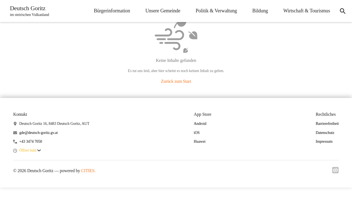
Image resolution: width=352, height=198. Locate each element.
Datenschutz (325, 133)
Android (200, 124)
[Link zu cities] (335, 172)
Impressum (324, 141)
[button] (30, 150)
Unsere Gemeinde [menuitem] (162, 10)
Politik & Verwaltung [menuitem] (216, 10)
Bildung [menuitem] (260, 10)
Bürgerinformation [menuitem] (112, 10)
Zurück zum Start (176, 81)
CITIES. (88, 170)
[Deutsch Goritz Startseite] (28, 11)
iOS (197, 133)
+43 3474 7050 (30, 141)
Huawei (200, 141)
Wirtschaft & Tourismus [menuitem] (306, 10)
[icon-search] (342, 11)
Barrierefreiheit (327, 124)
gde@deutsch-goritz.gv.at (38, 133)
